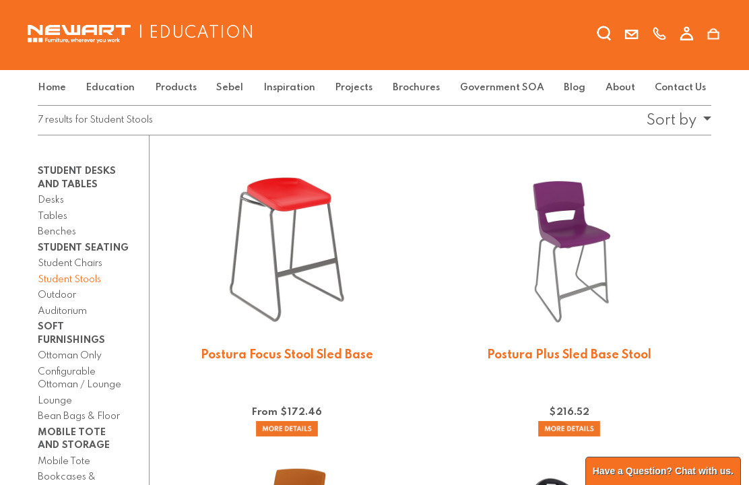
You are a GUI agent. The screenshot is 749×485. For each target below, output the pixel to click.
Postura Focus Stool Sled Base (287, 355)
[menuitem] (54, 87)
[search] (604, 35)
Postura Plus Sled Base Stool (569, 355)
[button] (675, 120)
